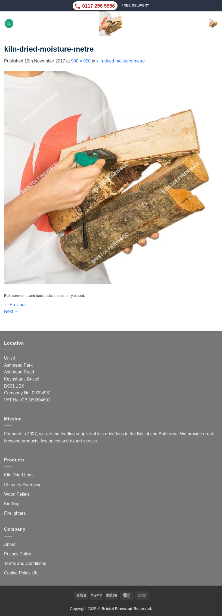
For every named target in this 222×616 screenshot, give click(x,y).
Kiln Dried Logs (19, 475)
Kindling (12, 503)
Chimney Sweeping (23, 484)
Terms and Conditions (25, 563)
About (10, 544)
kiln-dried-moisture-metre (120, 61)
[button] (9, 23)
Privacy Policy (17, 554)
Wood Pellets (17, 494)
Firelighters (15, 513)
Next (11, 311)
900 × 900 (81, 61)
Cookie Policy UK (21, 573)
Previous (15, 304)
